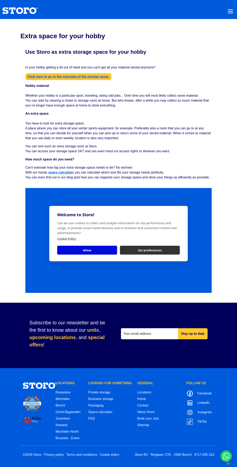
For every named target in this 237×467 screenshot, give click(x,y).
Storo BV (141, 454)
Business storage (100, 399)
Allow (87, 250)
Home (141, 399)
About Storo (146, 412)
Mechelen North (67, 431)
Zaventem (63, 418)
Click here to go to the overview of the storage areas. (68, 76)
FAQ (91, 418)
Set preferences (150, 250)
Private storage (99, 392)
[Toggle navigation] (230, 11)
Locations (144, 392)
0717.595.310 (204, 454)
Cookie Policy (66, 238)
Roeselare (63, 392)
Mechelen (63, 399)
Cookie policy (109, 454)
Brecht (60, 405)
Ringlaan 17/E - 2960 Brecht (171, 454)
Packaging (96, 405)
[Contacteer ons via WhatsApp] (226, 456)
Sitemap (143, 425)
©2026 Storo (32, 454)
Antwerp (62, 425)
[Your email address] (149, 333)
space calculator (61, 172)
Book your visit (148, 418)
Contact (143, 405)
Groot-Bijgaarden (68, 412)
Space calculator (100, 412)
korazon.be (221, 463)
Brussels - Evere (67, 438)
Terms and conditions (81, 454)
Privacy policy (54, 454)
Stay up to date (193, 333)
